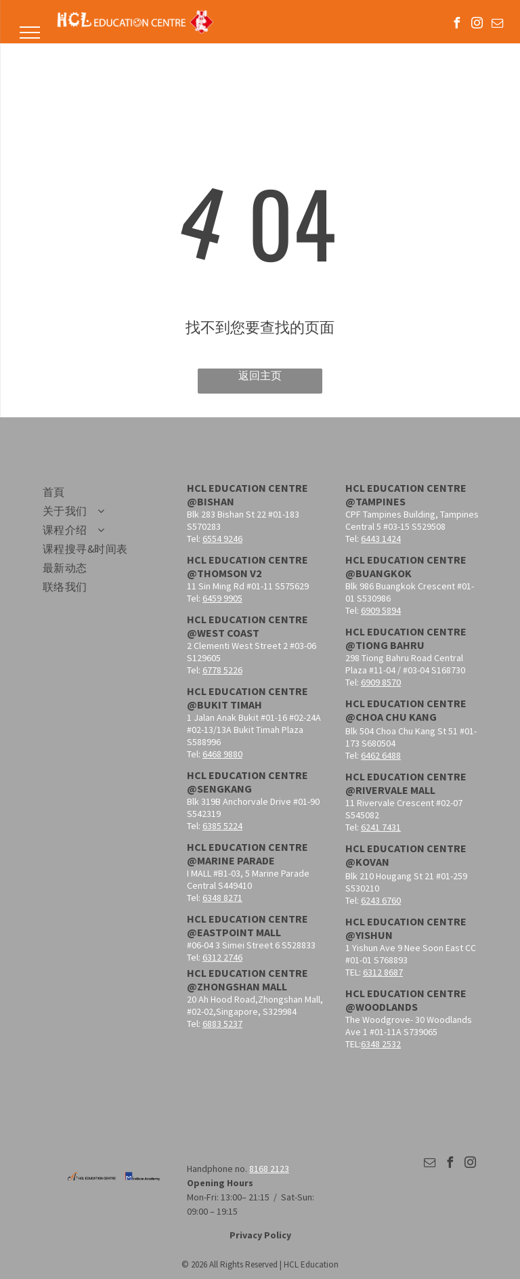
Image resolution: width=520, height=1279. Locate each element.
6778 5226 (222, 670)
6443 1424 (381, 538)
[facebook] (457, 24)
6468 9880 (222, 754)
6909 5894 (381, 610)
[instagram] (477, 24)
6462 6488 (381, 755)
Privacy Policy (260, 1235)
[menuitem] (104, 492)
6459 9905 (222, 598)
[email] (497, 24)
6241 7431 (381, 827)
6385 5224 (222, 826)
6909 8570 (381, 682)
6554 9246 (222, 538)
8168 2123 (269, 1168)
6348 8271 (222, 898)
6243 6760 (381, 900)
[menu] (29, 32)
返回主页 (260, 375)
